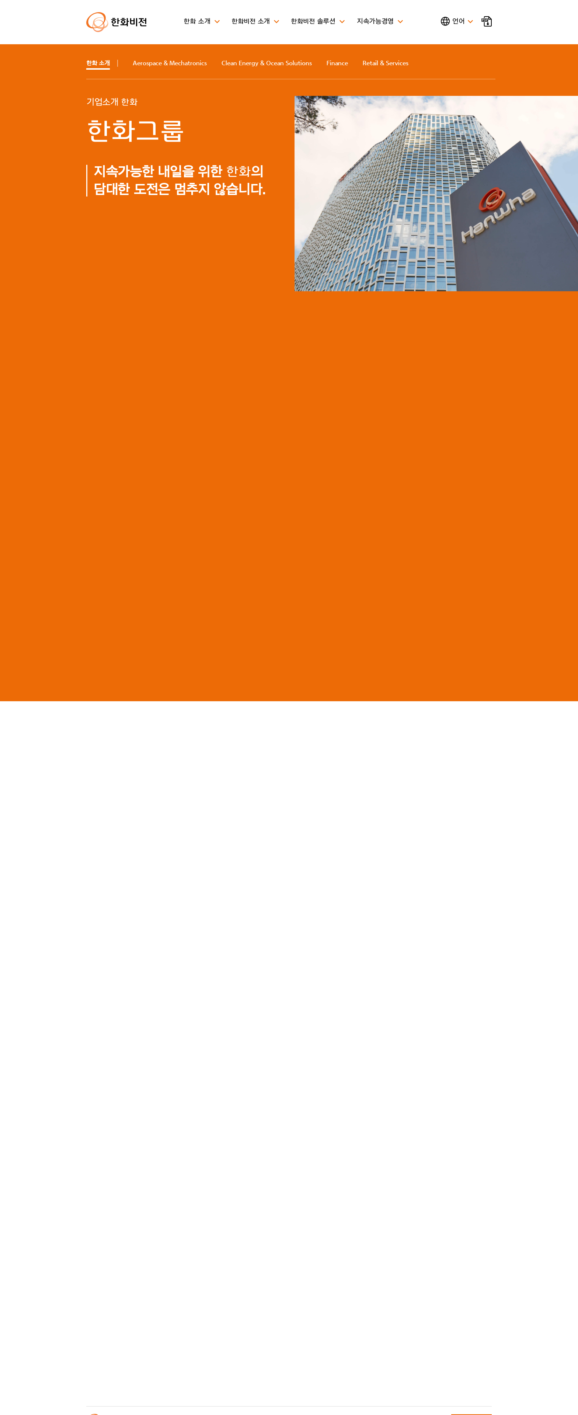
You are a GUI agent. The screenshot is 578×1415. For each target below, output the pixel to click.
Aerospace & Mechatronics (170, 63)
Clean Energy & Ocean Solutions (267, 63)
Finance (337, 63)
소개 (98, 63)
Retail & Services (385, 63)
